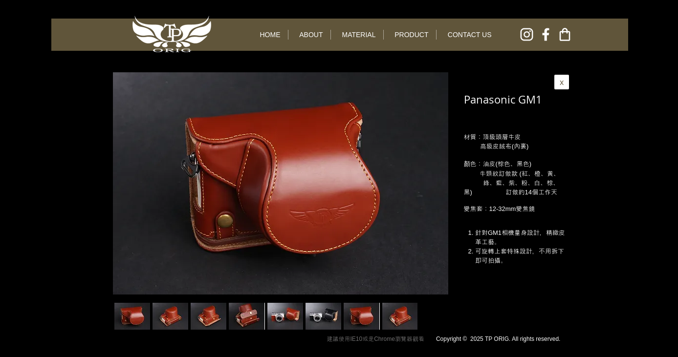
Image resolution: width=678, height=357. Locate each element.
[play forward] (405, 316)
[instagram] (526, 34)
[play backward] (126, 316)
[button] (170, 316)
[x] (561, 82)
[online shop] (564, 34)
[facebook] (545, 34)
